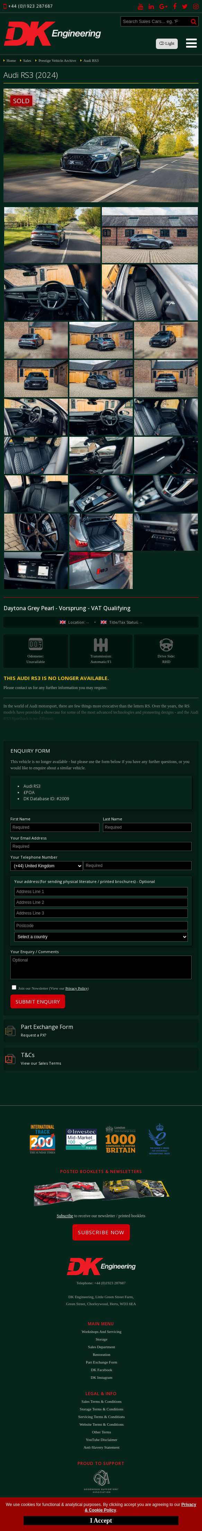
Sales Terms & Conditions (101, 1401)
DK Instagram (102, 1377)
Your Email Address (28, 838)
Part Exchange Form (39, 1030)
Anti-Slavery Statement (102, 1447)
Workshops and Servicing (101, 1331)
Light (166, 43)
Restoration (102, 1354)
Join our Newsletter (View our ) (53, 988)
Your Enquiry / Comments (34, 951)
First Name (20, 818)
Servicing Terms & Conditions (101, 1417)
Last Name (112, 818)
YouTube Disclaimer (101, 1440)
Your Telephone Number (34, 857)
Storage (101, 1339)
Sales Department (101, 1347)
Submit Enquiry (38, 1001)
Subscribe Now (101, 1232)
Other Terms (101, 1432)
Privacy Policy (76, 988)
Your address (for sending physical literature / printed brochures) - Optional (84, 881)
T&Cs (33, 1058)
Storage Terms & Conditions (101, 1409)
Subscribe (65, 1215)
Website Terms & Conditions (101, 1424)
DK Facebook (101, 1370)
